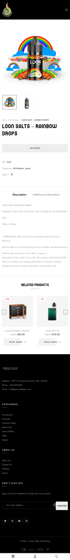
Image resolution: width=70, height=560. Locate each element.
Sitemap (5, 468)
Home (4, 120)
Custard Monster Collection (17, 330)
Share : (5, 174)
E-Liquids (6, 419)
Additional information (46, 195)
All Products (14, 120)
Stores (5, 473)
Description (19, 195)
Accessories (7, 414)
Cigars (5, 439)
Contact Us (7, 464)
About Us (6, 460)
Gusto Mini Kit (52, 330)
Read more (16, 342)
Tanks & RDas (8, 431)
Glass (4, 435)
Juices (27, 168)
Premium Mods (9, 423)
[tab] (19, 195)
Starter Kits (7, 427)
